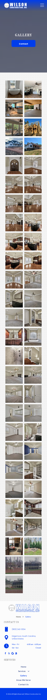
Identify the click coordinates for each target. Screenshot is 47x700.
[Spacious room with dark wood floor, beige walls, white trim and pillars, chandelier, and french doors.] (33, 184)
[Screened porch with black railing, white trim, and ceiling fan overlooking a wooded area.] (14, 127)
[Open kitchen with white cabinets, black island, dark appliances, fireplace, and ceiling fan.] (33, 89)
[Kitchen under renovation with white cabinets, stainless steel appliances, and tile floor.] (14, 108)
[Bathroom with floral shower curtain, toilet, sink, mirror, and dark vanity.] (33, 432)
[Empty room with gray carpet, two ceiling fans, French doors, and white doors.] (14, 394)
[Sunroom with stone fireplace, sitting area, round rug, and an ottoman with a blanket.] (14, 546)
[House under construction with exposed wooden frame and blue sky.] (33, 127)
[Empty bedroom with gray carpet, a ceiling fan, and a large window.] (33, 489)
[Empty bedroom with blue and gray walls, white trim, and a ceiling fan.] (14, 470)
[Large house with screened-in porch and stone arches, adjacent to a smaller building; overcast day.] (14, 584)
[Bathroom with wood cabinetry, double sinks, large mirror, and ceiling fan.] (14, 337)
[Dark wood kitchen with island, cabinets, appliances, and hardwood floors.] (14, 261)
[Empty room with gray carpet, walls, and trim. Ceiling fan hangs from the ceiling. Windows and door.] (33, 299)
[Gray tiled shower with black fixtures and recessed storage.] (14, 356)
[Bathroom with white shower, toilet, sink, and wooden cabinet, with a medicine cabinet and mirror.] (14, 508)
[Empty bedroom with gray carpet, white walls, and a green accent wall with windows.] (14, 413)
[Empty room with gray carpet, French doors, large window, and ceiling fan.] (33, 280)
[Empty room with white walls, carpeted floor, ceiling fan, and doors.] (14, 451)
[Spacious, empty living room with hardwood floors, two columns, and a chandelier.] (14, 184)
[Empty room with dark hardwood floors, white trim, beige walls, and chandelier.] (33, 165)
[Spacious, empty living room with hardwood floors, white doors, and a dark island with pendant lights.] (14, 203)
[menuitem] (23, 666)
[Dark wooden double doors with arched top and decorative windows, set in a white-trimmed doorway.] (14, 165)
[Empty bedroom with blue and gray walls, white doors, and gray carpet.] (33, 451)
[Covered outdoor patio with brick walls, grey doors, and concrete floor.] (33, 527)
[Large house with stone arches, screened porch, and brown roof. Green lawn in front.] (33, 565)
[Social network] (16, 653)
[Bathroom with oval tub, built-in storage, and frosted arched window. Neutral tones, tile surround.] (33, 337)
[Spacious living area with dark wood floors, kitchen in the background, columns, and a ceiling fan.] (33, 203)
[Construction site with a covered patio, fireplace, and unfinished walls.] (33, 108)
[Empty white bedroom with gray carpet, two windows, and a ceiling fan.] (14, 432)
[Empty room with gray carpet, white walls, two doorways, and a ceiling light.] (33, 413)
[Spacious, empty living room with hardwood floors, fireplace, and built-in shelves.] (14, 222)
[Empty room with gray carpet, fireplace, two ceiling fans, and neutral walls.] (14, 375)
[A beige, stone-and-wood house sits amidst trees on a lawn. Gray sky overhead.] (14, 565)
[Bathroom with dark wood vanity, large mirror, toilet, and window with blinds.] (14, 299)
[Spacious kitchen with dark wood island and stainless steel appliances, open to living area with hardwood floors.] (33, 222)
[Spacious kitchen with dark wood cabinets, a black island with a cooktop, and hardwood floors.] (14, 241)
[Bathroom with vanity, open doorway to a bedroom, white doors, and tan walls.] (33, 318)
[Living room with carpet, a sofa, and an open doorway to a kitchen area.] (14, 527)
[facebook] (5, 653)
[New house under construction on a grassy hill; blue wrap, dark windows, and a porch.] (33, 146)
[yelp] (9, 653)
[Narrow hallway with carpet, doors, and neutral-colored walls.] (33, 394)
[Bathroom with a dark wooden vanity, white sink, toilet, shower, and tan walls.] (33, 470)
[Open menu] (42, 5)
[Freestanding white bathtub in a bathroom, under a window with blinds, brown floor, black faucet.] (14, 89)
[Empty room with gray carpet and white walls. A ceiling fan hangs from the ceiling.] (14, 489)
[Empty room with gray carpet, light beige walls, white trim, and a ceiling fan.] (14, 318)
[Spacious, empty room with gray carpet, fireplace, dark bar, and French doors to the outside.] (33, 375)
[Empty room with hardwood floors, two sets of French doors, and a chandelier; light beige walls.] (14, 280)
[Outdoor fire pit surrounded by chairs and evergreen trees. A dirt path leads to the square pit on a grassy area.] (33, 546)
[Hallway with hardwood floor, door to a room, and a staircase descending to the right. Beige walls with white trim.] (33, 356)
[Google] (12, 653)
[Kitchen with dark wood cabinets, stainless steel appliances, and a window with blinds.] (33, 508)
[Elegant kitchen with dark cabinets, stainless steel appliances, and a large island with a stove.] (33, 241)
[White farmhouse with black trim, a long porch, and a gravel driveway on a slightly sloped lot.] (14, 146)
